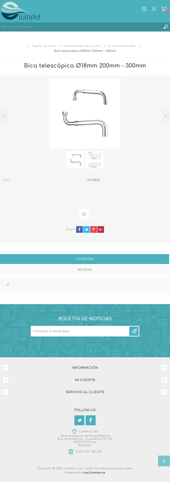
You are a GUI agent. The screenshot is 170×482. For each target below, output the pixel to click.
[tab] (84, 259)
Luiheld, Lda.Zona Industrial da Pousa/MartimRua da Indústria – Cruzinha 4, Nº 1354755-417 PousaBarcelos (85, 438)
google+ (100, 229)
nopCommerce (94, 472)
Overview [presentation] (84, 259)
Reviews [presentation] (84, 270)
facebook (79, 229)
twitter (86, 229)
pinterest (93, 229)
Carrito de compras (164, 9)
